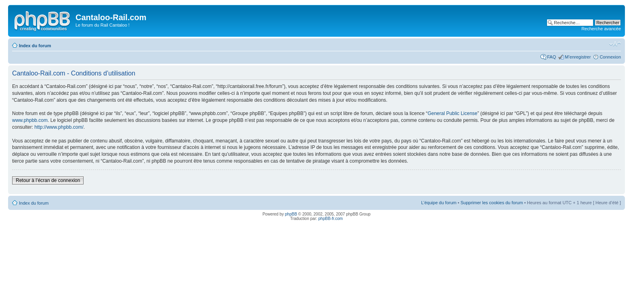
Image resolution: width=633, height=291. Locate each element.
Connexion (610, 56)
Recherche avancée (601, 28)
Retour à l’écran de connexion (48, 180)
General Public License (452, 113)
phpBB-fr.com (331, 218)
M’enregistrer (578, 56)
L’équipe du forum (438, 202)
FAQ (551, 56)
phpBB (291, 214)
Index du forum (35, 45)
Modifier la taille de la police (615, 44)
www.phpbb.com (30, 120)
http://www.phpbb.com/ (58, 127)
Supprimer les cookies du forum (492, 202)
